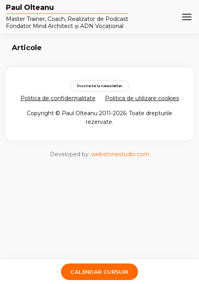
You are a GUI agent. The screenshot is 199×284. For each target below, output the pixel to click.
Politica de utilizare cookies (142, 98)
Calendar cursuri (99, 272)
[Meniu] (187, 17)
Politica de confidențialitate (58, 98)
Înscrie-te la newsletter (99, 86)
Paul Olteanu (30, 8)
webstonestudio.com (120, 154)
